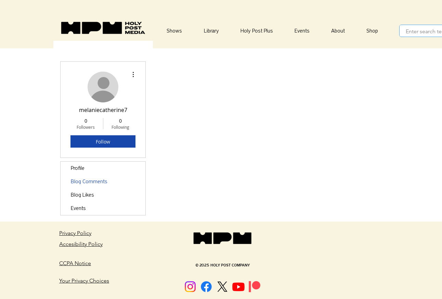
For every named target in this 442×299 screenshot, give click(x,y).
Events (78, 208)
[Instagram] (190, 286)
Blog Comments (89, 181)
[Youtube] (238, 286)
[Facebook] (206, 286)
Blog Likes (82, 194)
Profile (77, 168)
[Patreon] (254, 286)
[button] (211, 31)
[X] (222, 286)
